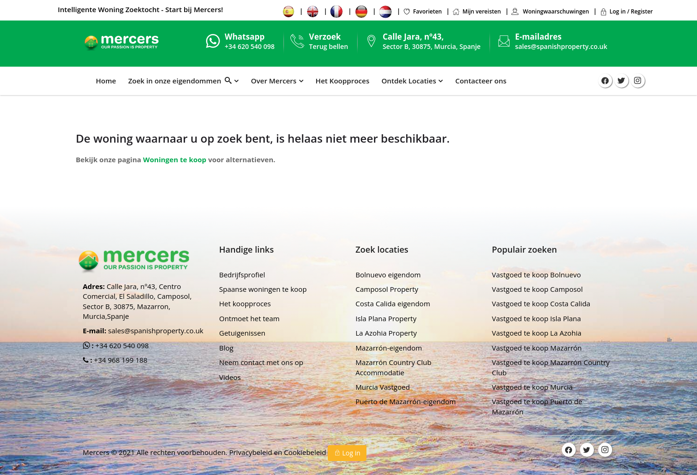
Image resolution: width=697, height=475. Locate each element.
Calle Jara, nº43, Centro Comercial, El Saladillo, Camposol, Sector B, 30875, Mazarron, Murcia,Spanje (137, 301)
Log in (347, 452)
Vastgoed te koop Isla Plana (536, 318)
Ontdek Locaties (408, 80)
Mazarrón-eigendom (389, 347)
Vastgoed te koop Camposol (537, 289)
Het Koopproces (342, 80)
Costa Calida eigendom (393, 303)
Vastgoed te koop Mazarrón (537, 347)
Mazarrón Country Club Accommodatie (394, 367)
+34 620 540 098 (121, 345)
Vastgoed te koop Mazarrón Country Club (551, 367)
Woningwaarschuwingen (550, 11)
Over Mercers (274, 80)
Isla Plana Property (386, 318)
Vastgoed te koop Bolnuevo (536, 274)
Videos (230, 377)
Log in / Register (626, 11)
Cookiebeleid (306, 452)
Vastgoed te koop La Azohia (536, 332)
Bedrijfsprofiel (242, 274)
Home (106, 80)
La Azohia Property (386, 332)
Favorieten (422, 11)
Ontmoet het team (249, 318)
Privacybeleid (251, 452)
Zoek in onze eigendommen (180, 80)
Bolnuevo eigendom (388, 274)
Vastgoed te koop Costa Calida (541, 303)
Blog (226, 347)
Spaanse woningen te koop (263, 289)
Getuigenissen (242, 332)
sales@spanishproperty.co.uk (561, 46)
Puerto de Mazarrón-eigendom (406, 401)
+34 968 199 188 (120, 360)
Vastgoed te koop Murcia (532, 387)
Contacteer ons (480, 80)
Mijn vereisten (476, 11)
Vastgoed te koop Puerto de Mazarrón (537, 406)
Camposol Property (387, 289)
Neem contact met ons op (261, 362)
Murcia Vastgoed (383, 387)
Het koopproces (245, 303)
